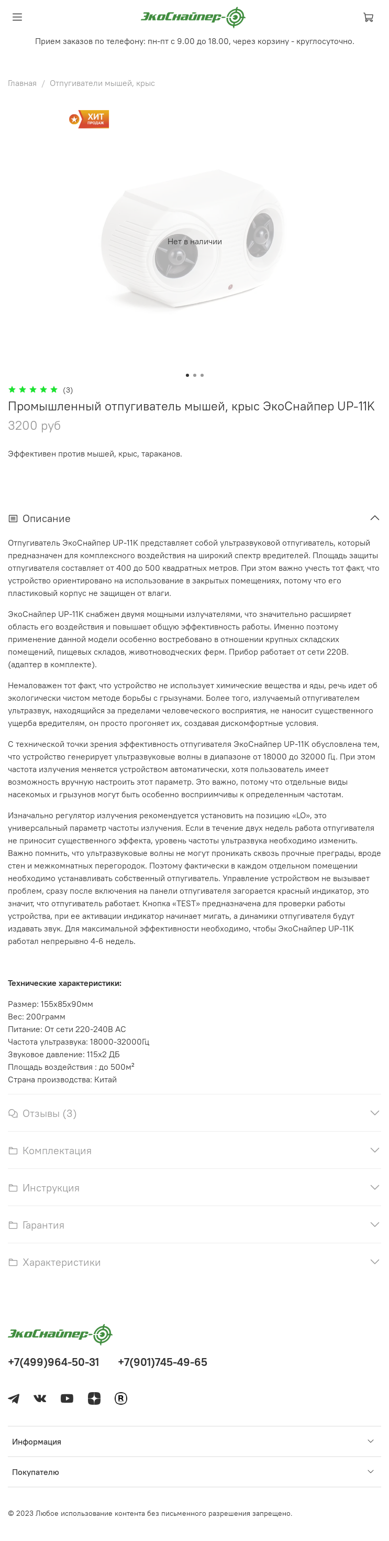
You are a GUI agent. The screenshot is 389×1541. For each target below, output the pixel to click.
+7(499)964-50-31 (53, 1362)
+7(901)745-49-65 (162, 1362)
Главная (22, 83)
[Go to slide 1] (187, 375)
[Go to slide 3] (202, 375)
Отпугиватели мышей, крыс (102, 83)
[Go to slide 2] (194, 375)
